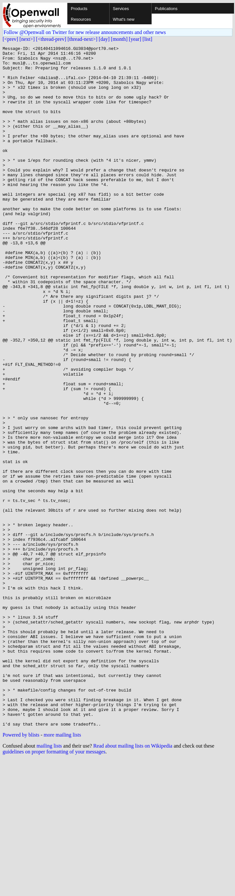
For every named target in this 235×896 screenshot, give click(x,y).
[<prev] (10, 39)
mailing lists (49, 882)
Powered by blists (21, 871)
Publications (166, 8)
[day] (104, 39)
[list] (147, 39)
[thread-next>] (83, 39)
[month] (119, 39)
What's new (123, 19)
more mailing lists (62, 871)
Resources (81, 19)
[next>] (27, 39)
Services (121, 8)
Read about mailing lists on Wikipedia (132, 882)
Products (79, 8)
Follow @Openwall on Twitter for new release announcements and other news (85, 32)
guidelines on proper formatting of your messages (54, 887)
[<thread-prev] (51, 39)
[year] (135, 39)
